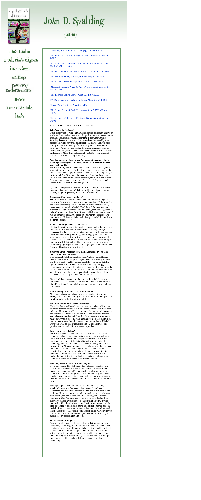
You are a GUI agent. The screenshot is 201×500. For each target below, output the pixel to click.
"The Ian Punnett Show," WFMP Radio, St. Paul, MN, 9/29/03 (79, 71)
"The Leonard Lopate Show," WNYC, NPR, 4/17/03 (74, 94)
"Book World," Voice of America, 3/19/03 (69, 105)
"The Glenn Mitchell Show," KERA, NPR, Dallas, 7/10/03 (77, 81)
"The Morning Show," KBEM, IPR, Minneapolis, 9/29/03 (77, 76)
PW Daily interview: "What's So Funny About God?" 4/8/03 (78, 100)
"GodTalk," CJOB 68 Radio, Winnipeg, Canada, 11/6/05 (76, 50)
